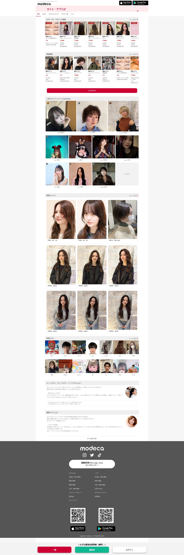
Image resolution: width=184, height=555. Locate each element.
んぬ (59, 137)
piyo (120, 360)
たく (106, 379)
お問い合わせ (99, 493)
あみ (120, 379)
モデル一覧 (64, 18)
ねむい (65, 379)
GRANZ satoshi (52, 290)
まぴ (55, 164)
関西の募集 (72, 489)
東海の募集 (98, 485)
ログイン (129, 550)
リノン (106, 360)
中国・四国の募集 (100, 489)
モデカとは (72, 477)
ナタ (52, 360)
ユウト (65, 360)
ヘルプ (97, 477)
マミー (79, 379)
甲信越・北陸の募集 (100, 481)
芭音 (133, 360)
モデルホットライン (100, 497)
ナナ (55, 191)
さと (93, 360)
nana (52, 379)
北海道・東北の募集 (75, 481)
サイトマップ (73, 504)
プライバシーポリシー (75, 497)
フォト (72, 18)
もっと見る (132, 24)
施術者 (92, 550)
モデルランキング (54, 18)
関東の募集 (72, 485)
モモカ (102, 191)
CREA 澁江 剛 (52, 244)
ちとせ (121, 137)
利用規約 (97, 501)
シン (79, 191)
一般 (54, 550)
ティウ (133, 379)
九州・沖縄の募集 (74, 493)
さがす (44, 18)
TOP (38, 18)
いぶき (125, 164)
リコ (90, 137)
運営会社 (71, 501)
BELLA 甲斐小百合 (114, 244)
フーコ (79, 360)
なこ (101, 164)
